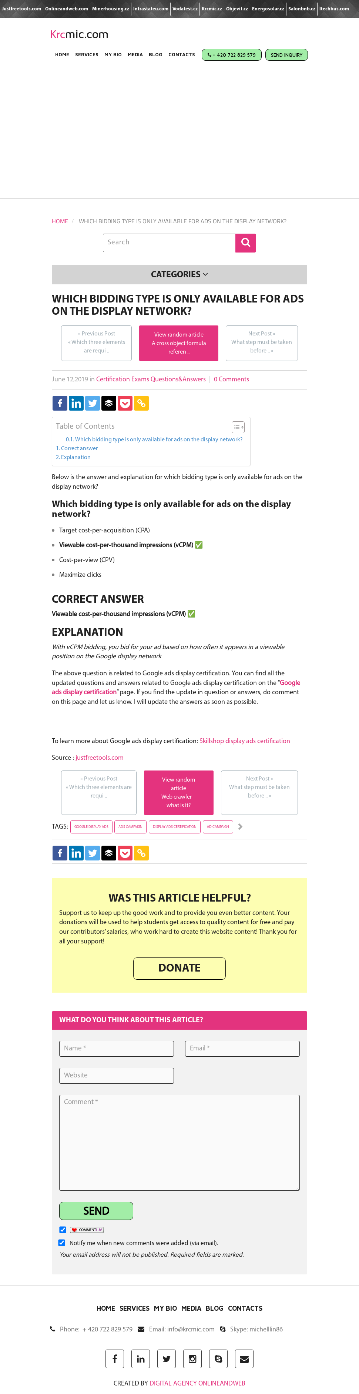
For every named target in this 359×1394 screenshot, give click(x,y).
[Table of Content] (238, 427)
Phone (91, 1329)
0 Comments (231, 379)
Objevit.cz (237, 9)
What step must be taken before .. (261, 342)
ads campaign (130, 827)
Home (62, 54)
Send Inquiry (286, 55)
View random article (179, 335)
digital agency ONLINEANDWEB (197, 1383)
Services (86, 54)
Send (96, 1212)
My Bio (113, 54)
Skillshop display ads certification (244, 741)
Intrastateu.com (150, 9)
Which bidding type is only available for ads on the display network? (159, 440)
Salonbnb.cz (301, 9)
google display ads (91, 827)
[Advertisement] (179, 135)
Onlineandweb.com (66, 9)
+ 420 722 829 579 (232, 55)
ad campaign (218, 827)
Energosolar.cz (268, 9)
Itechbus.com (334, 9)
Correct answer (79, 449)
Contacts (181, 54)
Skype (251, 1329)
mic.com (79, 34)
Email (176, 1329)
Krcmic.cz (212, 9)
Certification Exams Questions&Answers (151, 379)
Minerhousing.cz (110, 9)
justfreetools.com (100, 758)
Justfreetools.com (21, 9)
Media (135, 54)
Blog (155, 54)
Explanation (76, 458)
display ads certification (175, 827)
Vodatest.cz (185, 9)
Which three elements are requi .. (96, 342)
